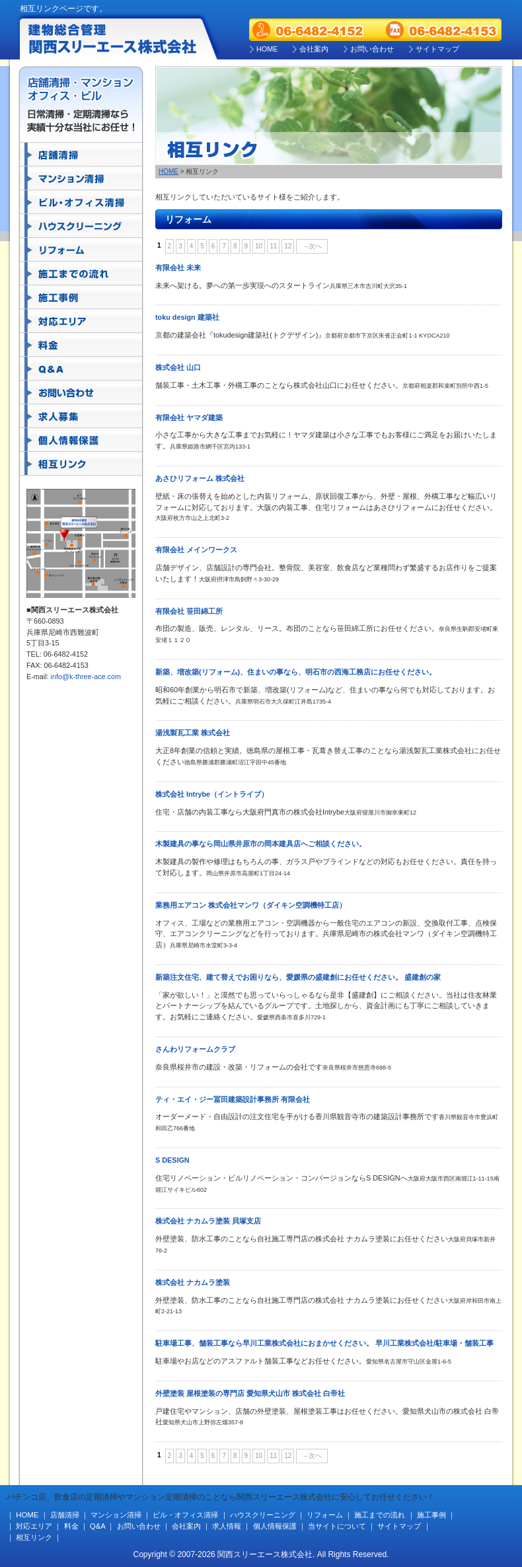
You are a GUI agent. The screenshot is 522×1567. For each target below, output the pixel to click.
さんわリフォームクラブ (195, 1049)
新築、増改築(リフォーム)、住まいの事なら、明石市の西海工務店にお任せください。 (295, 672)
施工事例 (81, 297)
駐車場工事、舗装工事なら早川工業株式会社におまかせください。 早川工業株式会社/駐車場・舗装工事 (324, 1343)
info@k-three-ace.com (86, 676)
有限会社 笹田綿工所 (189, 611)
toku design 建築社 (187, 317)
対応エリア (81, 321)
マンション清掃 (81, 178)
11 (273, 246)
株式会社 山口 (178, 367)
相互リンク (81, 464)
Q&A (81, 369)
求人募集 (81, 416)
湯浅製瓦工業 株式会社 (192, 733)
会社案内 (313, 49)
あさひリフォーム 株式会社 (199, 478)
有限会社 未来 (178, 268)
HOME (267, 49)
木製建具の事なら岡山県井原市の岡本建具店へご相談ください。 (260, 844)
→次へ (312, 246)
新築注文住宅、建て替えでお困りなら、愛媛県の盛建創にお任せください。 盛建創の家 (298, 977)
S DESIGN (172, 1160)
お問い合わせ (372, 49)
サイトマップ (437, 49)
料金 (81, 345)
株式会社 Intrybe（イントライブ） (211, 794)
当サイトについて (337, 1526)
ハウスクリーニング (81, 226)
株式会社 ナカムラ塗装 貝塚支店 (208, 1221)
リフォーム (81, 250)
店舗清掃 (81, 154)
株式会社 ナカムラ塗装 (192, 1282)
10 (258, 246)
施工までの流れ (81, 273)
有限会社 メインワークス (196, 550)
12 (287, 246)
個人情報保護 (81, 440)
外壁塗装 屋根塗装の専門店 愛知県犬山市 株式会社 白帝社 (250, 1393)
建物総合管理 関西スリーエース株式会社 (113, 38)
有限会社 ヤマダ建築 (189, 417)
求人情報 (226, 1526)
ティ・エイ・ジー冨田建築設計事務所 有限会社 (232, 1099)
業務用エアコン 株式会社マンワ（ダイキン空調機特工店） (250, 905)
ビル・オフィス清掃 (81, 202)
